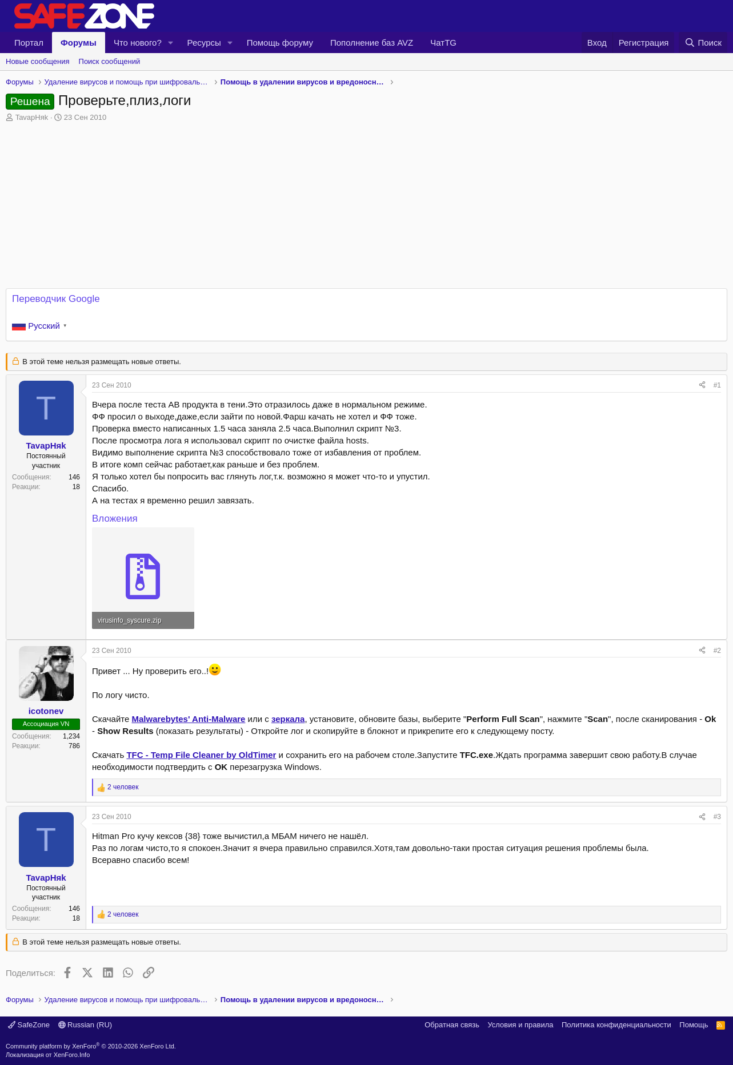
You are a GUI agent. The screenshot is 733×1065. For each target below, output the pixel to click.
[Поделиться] (702, 385)
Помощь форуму (280, 42)
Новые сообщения (38, 61)
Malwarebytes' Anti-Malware (189, 719)
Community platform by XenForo (91, 1046)
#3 (717, 817)
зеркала (288, 719)
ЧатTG (443, 42)
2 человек (123, 787)
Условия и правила (520, 1024)
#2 (717, 651)
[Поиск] (703, 42)
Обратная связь (451, 1024)
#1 (717, 385)
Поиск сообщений (110, 61)
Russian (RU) (85, 1024)
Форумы (79, 42)
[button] (171, 42)
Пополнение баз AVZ (371, 42)
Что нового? (138, 42)
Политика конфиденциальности (616, 1024)
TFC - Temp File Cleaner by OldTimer (201, 755)
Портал (28, 42)
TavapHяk (32, 117)
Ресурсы (204, 42)
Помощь (693, 1024)
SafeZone (29, 1024)
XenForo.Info (72, 1054)
